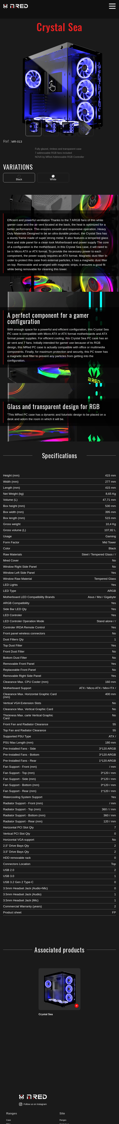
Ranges (63, 1120)
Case (8, 1120)
